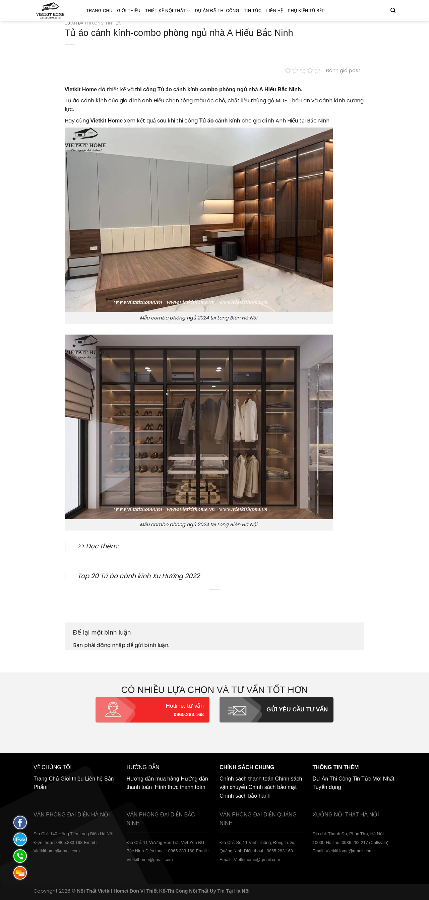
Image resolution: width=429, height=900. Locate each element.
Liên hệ (274, 10)
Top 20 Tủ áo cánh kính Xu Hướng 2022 (138, 576)
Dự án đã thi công (217, 10)
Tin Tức (253, 10)
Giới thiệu (128, 10)
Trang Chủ (99, 10)
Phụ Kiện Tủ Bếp (306, 10)
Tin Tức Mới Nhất (373, 779)
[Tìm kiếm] (392, 10)
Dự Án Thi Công (332, 779)
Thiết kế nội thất (167, 10)
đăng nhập (111, 645)
